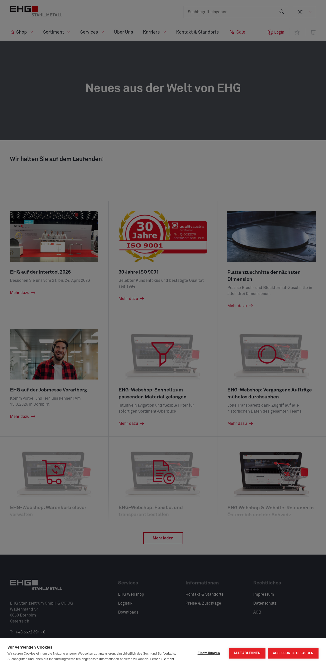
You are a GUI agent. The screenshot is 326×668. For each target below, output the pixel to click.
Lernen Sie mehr (162, 659)
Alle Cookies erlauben (293, 653)
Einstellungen (208, 653)
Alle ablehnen (247, 653)
